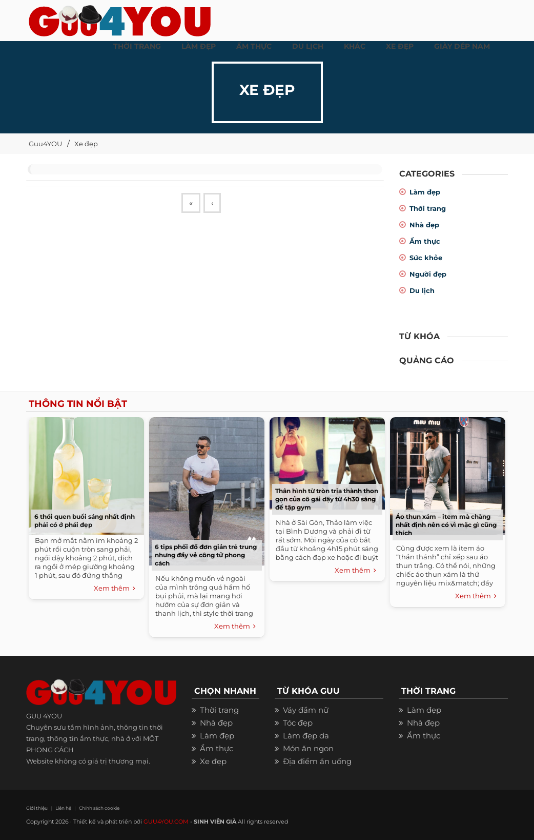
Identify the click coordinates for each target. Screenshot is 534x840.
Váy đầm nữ (305, 710)
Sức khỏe (425, 257)
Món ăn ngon (308, 748)
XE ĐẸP (400, 46)
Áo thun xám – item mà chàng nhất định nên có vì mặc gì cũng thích (446, 525)
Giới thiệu (37, 808)
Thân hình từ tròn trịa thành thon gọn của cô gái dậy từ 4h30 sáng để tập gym (326, 499)
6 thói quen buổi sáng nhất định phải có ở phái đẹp (84, 521)
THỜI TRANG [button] (137, 46)
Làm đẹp (424, 192)
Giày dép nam (462, 46)
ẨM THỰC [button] (254, 46)
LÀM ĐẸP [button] (198, 46)
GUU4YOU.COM (166, 821)
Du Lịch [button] (307, 46)
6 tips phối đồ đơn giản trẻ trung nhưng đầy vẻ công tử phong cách (206, 555)
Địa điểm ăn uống (317, 761)
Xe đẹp (86, 144)
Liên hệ (63, 808)
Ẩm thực (424, 241)
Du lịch (422, 290)
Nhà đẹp (424, 225)
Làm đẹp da (306, 735)
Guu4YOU (45, 144)
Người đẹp (427, 274)
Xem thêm (114, 588)
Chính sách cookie (99, 808)
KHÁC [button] (354, 46)
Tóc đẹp (298, 723)
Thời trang (427, 208)
